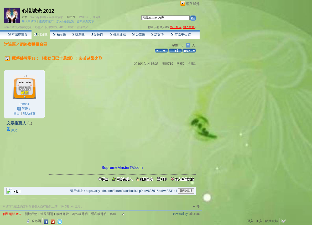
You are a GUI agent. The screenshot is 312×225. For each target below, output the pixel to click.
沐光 (14, 130)
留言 (16, 113)
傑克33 (96, 17)
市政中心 (181, 34)
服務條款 (62, 214)
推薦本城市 (46, 21)
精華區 (59, 34)
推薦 (192, 64)
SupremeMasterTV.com (122, 167)
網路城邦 (193, 4)
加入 (259, 221)
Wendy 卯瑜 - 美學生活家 (46, 17)
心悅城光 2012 (38, 11)
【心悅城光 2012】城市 (58, 27)
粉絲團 (36, 221)
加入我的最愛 (65, 21)
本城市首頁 (17, 34)
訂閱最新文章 (85, 21)
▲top (196, 206)
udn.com (194, 214)
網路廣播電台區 (33, 44)
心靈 (37, 27)
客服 (113, 214)
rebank (24, 104)
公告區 (138, 34)
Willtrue (84, 17)
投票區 (78, 34)
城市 (14, 27)
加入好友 (29, 113)
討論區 (40, 34)
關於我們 (31, 214)
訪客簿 (157, 34)
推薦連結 (118, 34)
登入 (250, 221)
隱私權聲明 (99, 214)
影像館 (96, 34)
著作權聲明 (80, 214)
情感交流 (26, 27)
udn (6, 27)
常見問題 (46, 214)
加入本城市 (29, 21)
